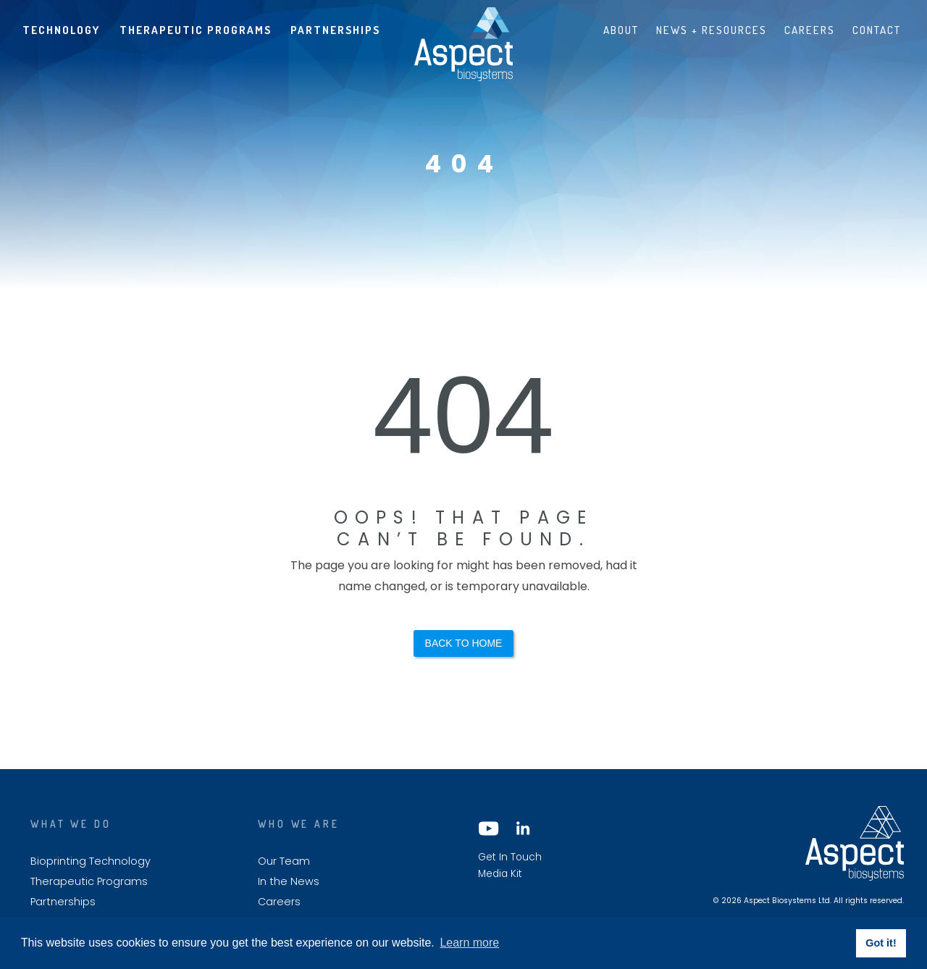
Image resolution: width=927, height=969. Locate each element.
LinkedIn (522, 828)
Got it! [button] (880, 943)
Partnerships (335, 29)
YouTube (489, 828)
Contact (876, 29)
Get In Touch (510, 857)
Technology (61, 29)
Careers (809, 29)
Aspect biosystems (463, 44)
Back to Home (464, 643)
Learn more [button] (469, 942)
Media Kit (500, 874)
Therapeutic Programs (195, 29)
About (621, 29)
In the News (288, 882)
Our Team (284, 861)
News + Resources (711, 29)
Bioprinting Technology (90, 861)
